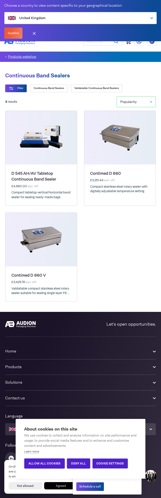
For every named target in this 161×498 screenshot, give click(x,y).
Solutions (13, 382)
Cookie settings (110, 463)
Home (10, 351)
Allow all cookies (44, 463)
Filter (16, 88)
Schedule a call (90, 486)
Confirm (13, 33)
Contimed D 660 (105, 173)
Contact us (15, 398)
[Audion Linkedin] (11, 458)
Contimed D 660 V (28, 275)
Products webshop (22, 56)
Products (13, 366)
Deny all (78, 463)
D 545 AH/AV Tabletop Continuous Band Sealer (33, 176)
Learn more (31, 451)
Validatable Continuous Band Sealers (96, 88)
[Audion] (20, 324)
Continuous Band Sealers (49, 88)
